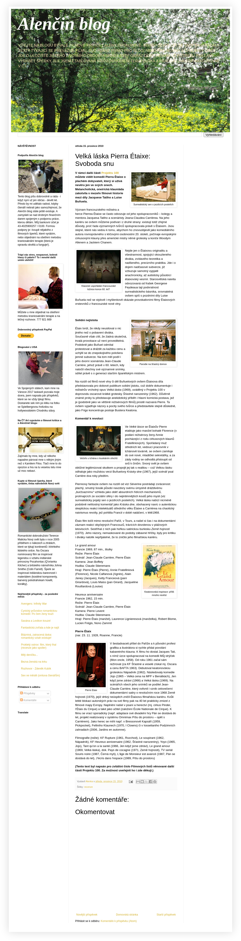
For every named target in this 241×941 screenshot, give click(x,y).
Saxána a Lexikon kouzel (35, 620)
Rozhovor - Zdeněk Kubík (36, 668)
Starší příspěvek (166, 914)
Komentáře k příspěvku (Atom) (119, 921)
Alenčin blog (64, 23)
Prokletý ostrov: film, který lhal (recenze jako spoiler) (38, 646)
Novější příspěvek (86, 914)
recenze (88, 787)
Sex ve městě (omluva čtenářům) (40, 675)
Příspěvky (27, 693)
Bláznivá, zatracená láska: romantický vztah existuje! (36, 636)
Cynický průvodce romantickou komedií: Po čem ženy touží (39, 612)
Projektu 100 (110, 173)
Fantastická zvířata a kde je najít (40, 627)
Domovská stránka (127, 914)
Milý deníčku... (29, 654)
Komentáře (28, 700)
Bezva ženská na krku (34, 661)
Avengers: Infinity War (34, 603)
